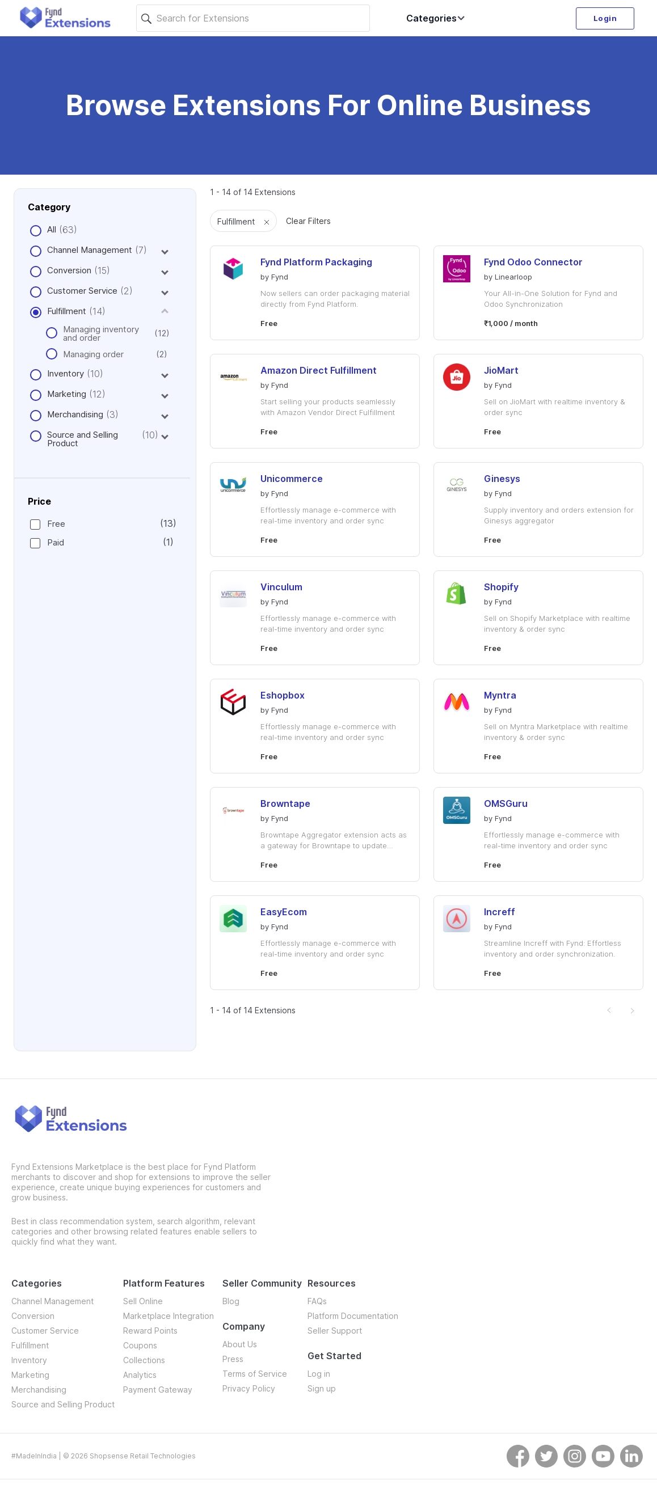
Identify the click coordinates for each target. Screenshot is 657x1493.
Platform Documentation (353, 1316)
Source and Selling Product (82, 438)
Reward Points (150, 1330)
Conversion (69, 270)
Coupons (140, 1345)
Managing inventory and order (106, 333)
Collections (144, 1360)
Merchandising (75, 414)
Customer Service (82, 290)
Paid (101, 542)
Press (232, 1359)
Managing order (106, 354)
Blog (230, 1301)
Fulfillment (66, 311)
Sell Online (143, 1301)
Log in (319, 1373)
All (51, 229)
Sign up (322, 1388)
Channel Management (89, 250)
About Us (239, 1344)
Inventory (65, 373)
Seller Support (335, 1330)
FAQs (317, 1301)
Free (101, 523)
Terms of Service (254, 1373)
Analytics (140, 1375)
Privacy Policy (248, 1388)
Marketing (66, 394)
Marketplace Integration (168, 1316)
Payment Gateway (157, 1389)
